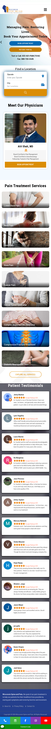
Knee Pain (8, 265)
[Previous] (4, 39)
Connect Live (15, 726)
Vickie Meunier (19, 542)
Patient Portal (25, 50)
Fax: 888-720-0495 (25, 59)
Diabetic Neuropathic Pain (16, 364)
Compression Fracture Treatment (19, 344)
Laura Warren (18, 437)
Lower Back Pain (11, 205)
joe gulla (17, 626)
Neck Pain (8, 225)
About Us (7, 706)
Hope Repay (18, 563)
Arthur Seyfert (19, 500)
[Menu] (45, 9)
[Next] (46, 39)
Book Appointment (25, 43)
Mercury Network (20, 521)
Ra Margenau (18, 458)
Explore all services (25, 374)
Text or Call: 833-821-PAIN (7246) (25, 55)
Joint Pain (8, 245)
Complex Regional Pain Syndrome (19, 324)
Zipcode (10, 74)
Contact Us (31, 706)
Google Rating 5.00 (31, 398)
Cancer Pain (9, 284)
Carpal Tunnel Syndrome (15, 304)
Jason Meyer (18, 605)
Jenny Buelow (19, 395)
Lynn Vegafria (19, 416)
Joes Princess (19, 479)
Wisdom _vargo (19, 584)
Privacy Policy (18, 706)
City (8, 83)
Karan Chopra (19, 647)
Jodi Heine (18, 668)
